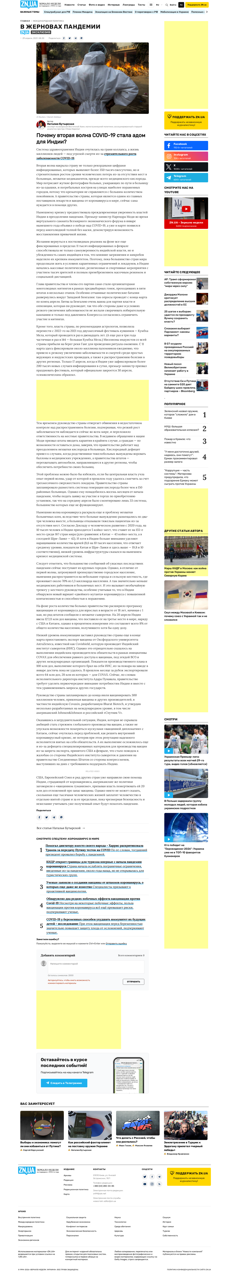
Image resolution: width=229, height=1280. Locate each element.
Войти (173, 5)
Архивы (67, 1175)
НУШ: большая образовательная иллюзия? (181, 428)
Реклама (68, 1185)
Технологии (120, 1222)
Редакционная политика (76, 1189)
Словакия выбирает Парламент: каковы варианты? (177, 332)
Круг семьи (168, 1226)
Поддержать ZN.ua (197, 5)
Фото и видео (97, 4)
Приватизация (25, 1235)
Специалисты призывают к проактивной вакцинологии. (94, 887)
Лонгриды (129, 4)
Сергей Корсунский (33, 1150)
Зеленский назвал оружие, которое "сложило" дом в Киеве (181, 414)
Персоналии (72, 1235)
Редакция (68, 1180)
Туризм (166, 1231)
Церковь (118, 1231)
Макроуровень (25, 1226)
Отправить (133, 981)
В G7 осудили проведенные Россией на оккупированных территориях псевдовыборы (179, 350)
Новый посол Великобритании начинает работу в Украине (176, 369)
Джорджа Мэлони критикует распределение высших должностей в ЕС (179, 299)
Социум (166, 1217)
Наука (117, 1217)
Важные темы (29, 12)
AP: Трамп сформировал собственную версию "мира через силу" (180, 283)
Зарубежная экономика (78, 1222)
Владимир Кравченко (178, 1154)
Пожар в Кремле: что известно (177, 440)
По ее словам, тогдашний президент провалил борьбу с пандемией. (96, 850)
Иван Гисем (125, 1145)
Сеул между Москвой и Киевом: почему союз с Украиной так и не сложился (185, 616)
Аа (181, 5)
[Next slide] (206, 11)
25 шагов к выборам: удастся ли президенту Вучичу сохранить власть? (179, 316)
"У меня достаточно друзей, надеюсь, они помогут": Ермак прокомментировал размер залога (181, 456)
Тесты (141, 4)
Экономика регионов (28, 1240)
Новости (69, 4)
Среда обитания (122, 1226)
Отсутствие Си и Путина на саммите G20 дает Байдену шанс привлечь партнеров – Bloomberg (180, 386)
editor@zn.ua (110, 1201)
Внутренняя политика (29, 1217)
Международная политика (31, 1222)
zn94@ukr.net (99, 1193)
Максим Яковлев (143, 1145)
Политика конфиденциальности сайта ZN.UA (189, 1270)
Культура (119, 1235)
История (167, 1222)
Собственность (170, 1235)
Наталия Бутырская (60, 124)
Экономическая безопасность (81, 1231)
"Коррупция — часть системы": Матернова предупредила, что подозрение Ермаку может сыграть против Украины (181, 477)
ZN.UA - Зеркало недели (186, 222)
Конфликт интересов (76, 1226)
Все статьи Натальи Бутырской (59, 828)
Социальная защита (76, 1217)
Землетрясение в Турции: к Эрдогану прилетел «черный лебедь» (183, 1146)
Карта (67, 1194)
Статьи (82, 4)
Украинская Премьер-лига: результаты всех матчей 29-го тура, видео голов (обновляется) (185, 760)
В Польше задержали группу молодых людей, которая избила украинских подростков (185, 804)
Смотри (170, 719)
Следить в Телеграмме (64, 1083)
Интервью (114, 4)
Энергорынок (24, 1231)
